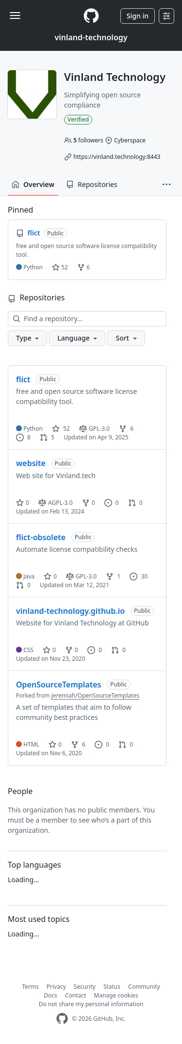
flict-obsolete (41, 537)
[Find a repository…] (87, 319)
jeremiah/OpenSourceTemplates (95, 695)
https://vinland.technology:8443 (116, 157)
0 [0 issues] (111, 503)
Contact (75, 995)
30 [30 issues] (139, 576)
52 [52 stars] (61, 428)
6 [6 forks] (126, 428)
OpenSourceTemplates (58, 684)
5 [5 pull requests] (47, 437)
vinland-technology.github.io (70, 611)
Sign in (138, 15)
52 (60, 267)
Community (144, 986)
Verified (78, 119)
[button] (166, 184)
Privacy (56, 986)
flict (23, 379)
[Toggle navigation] (15, 15)
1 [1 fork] (113, 576)
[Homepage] (91, 16)
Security (85, 986)
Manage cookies (116, 995)
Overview (33, 184)
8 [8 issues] (23, 437)
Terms (30, 986)
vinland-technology (90, 37)
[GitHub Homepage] (62, 1019)
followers (88, 140)
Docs (50, 995)
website (31, 463)
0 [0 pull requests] (135, 503)
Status (111, 986)
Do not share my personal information (91, 1004)
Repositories (91, 184)
